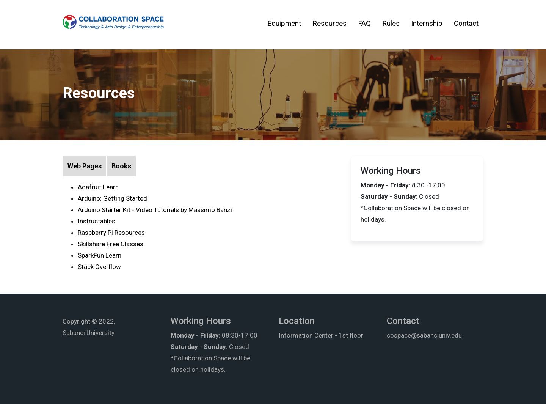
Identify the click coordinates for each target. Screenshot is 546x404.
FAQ (364, 23)
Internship (426, 23)
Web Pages (84, 166)
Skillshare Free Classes (110, 244)
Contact (466, 23)
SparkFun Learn (99, 255)
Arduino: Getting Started (112, 198)
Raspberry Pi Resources (111, 232)
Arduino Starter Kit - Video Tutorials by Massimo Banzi (155, 210)
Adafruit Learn (98, 187)
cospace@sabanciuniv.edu (424, 335)
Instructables (96, 221)
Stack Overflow (99, 266)
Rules (391, 23)
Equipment (284, 23)
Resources (329, 23)
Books (121, 166)
